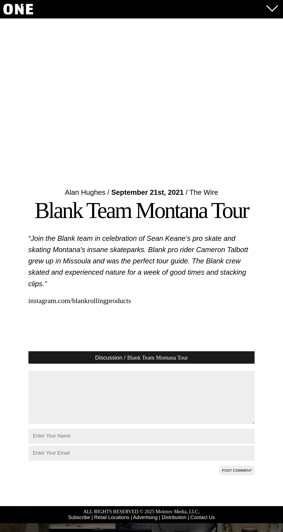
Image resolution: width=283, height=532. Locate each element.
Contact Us (202, 526)
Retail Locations (111, 526)
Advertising (145, 526)
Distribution (174, 526)
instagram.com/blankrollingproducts (79, 301)
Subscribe (79, 526)
